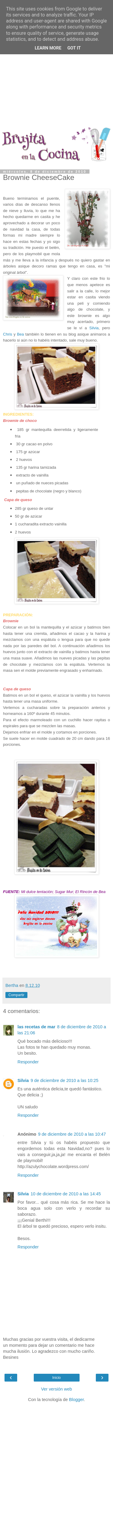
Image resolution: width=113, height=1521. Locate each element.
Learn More (48, 48)
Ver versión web (56, 1389)
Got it (74, 48)
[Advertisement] (56, 65)
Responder (28, 1061)
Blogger (76, 1399)
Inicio (56, 1378)
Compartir (16, 995)
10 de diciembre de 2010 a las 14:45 (66, 1193)
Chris (7, 334)
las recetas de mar (36, 1026)
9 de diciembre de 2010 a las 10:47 (72, 1134)
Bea (20, 334)
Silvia (94, 328)
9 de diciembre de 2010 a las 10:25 (65, 1080)
